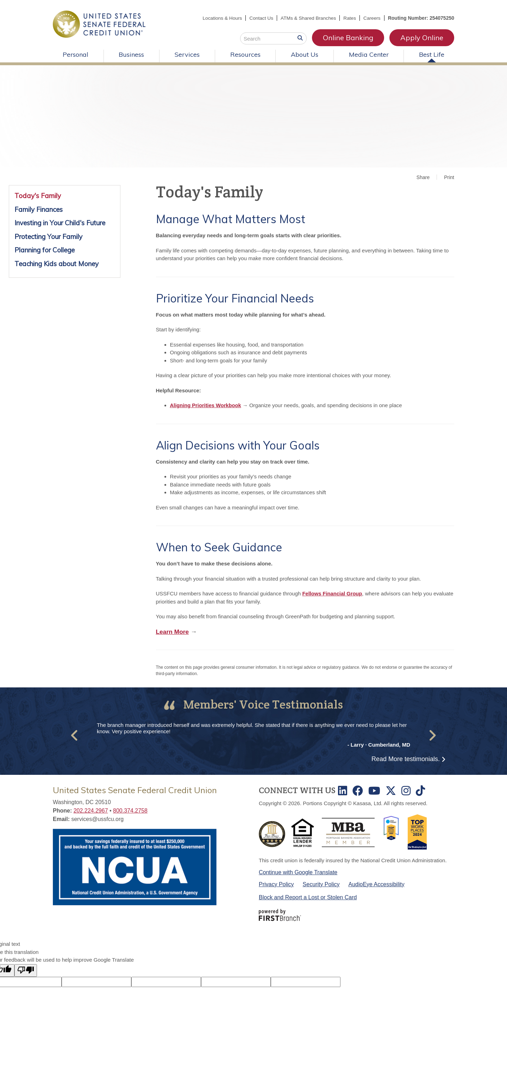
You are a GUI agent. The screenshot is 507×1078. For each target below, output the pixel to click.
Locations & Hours (219, 18)
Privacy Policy (276, 884)
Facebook (357, 790)
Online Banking (348, 37)
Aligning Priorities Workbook (206, 405)
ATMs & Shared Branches (307, 18)
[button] (74, 735)
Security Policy (321, 884)
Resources (245, 54)
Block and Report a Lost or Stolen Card (308, 897)
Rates (349, 18)
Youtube (374, 790)
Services (187, 54)
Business (131, 54)
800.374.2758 (130, 811)
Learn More (173, 631)
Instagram (406, 790)
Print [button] (449, 177)
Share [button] (423, 177)
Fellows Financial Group (332, 593)
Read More (405, 758)
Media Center (369, 54)
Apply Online (421, 37)
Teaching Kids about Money (56, 263)
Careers (372, 18)
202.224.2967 (91, 811)
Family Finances (38, 209)
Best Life (431, 54)
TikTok (420, 790)
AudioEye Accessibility (377, 884)
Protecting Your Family (48, 236)
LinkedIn (342, 790)
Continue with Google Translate (298, 872)
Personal (75, 54)
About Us (304, 54)
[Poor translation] (25, 970)
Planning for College (44, 250)
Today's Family (37, 195)
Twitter (391, 790)
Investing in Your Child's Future (59, 223)
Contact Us (259, 18)
